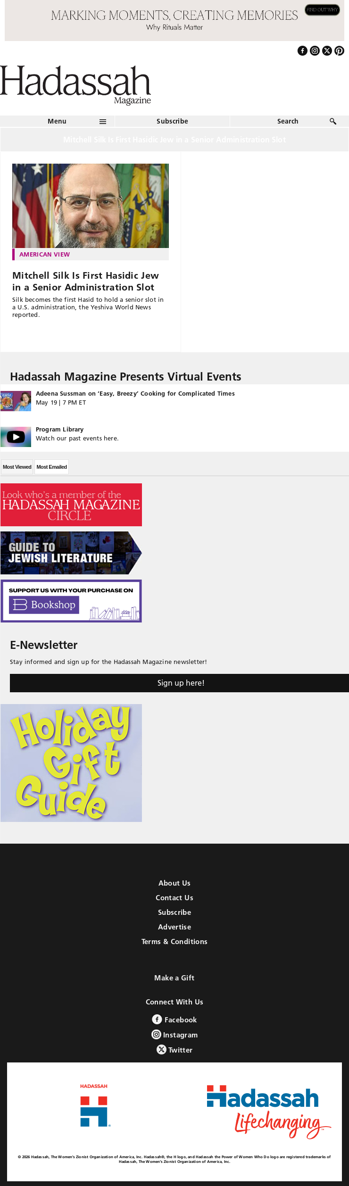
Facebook (174, 1019)
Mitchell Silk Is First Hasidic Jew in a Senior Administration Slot (85, 281)
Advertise (174, 926)
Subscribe (172, 121)
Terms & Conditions (174, 941)
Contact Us (174, 897)
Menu (57, 121)
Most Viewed (17, 467)
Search (288, 121)
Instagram (174, 1034)
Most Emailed (51, 467)
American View (44, 254)
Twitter (175, 1049)
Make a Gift (174, 977)
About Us (174, 883)
